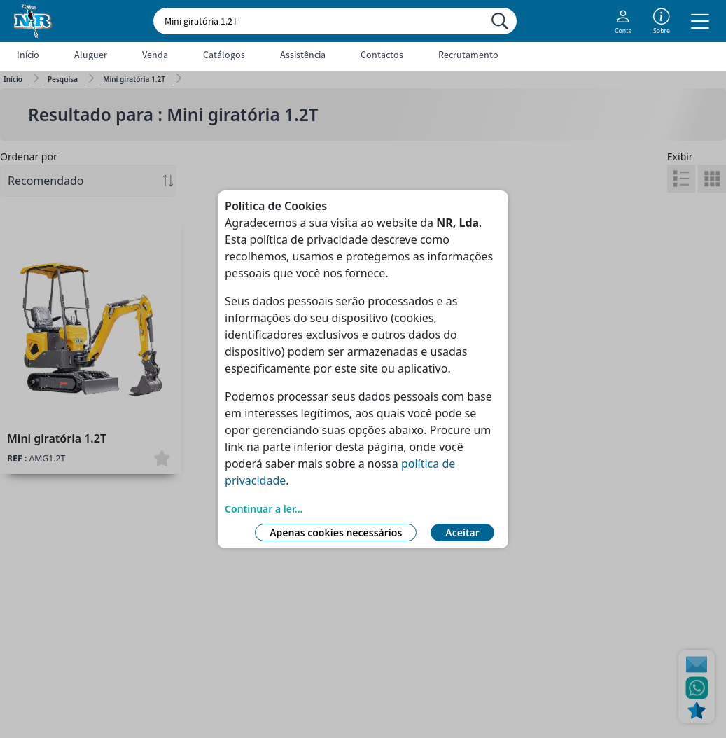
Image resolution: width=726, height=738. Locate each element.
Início (28, 54)
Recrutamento (468, 54)
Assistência (303, 54)
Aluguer (90, 54)
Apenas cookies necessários (336, 532)
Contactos (382, 54)
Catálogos (224, 54)
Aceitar (462, 532)
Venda (155, 54)
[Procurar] (500, 21)
